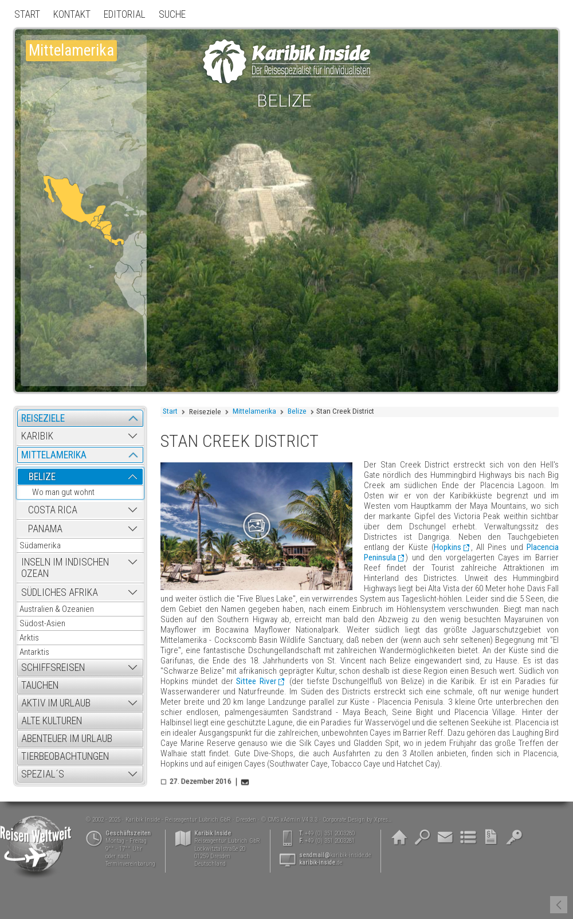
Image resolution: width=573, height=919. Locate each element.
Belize (297, 411)
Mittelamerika (254, 411)
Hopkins (447, 547)
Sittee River (256, 681)
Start (170, 411)
